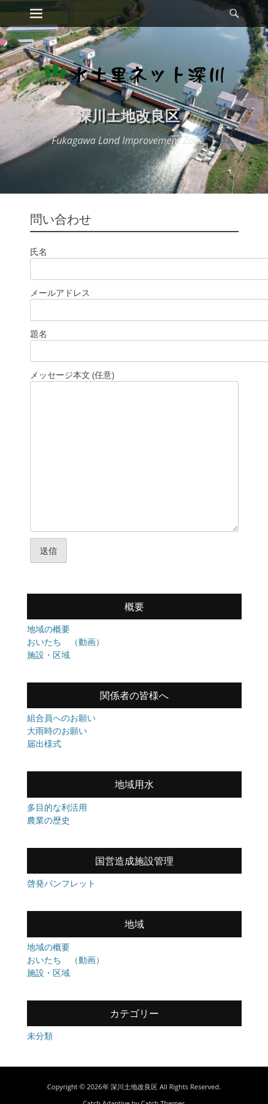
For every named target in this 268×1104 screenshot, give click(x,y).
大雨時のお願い (57, 730)
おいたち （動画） (65, 642)
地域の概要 (48, 629)
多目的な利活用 (57, 807)
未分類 (40, 1036)
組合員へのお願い (61, 718)
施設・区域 (48, 654)
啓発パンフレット (61, 883)
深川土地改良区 (128, 115)
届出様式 (44, 743)
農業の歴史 (48, 820)
